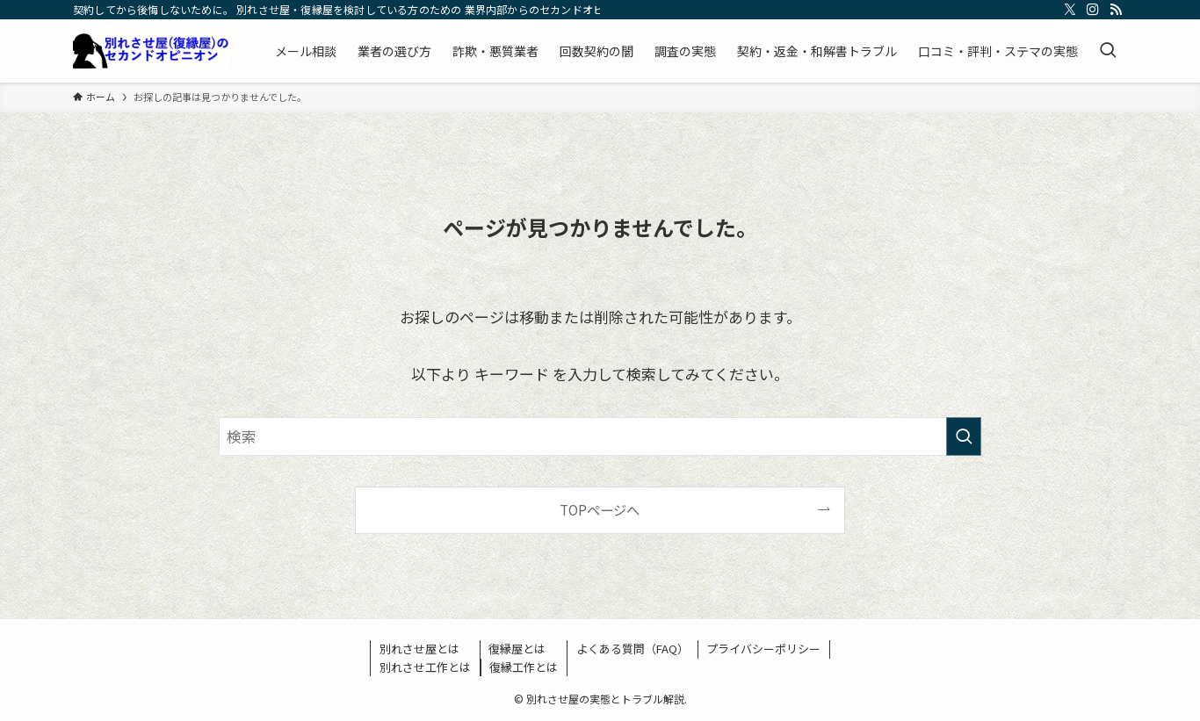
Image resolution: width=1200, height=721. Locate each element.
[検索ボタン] (1107, 51)
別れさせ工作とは (425, 667)
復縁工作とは (523, 667)
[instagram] (1092, 9)
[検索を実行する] (963, 436)
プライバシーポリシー (763, 648)
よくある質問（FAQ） (632, 648)
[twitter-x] (1070, 9)
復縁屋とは (517, 648)
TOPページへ (600, 509)
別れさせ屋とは (419, 648)
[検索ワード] (600, 436)
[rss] (1115, 9)
